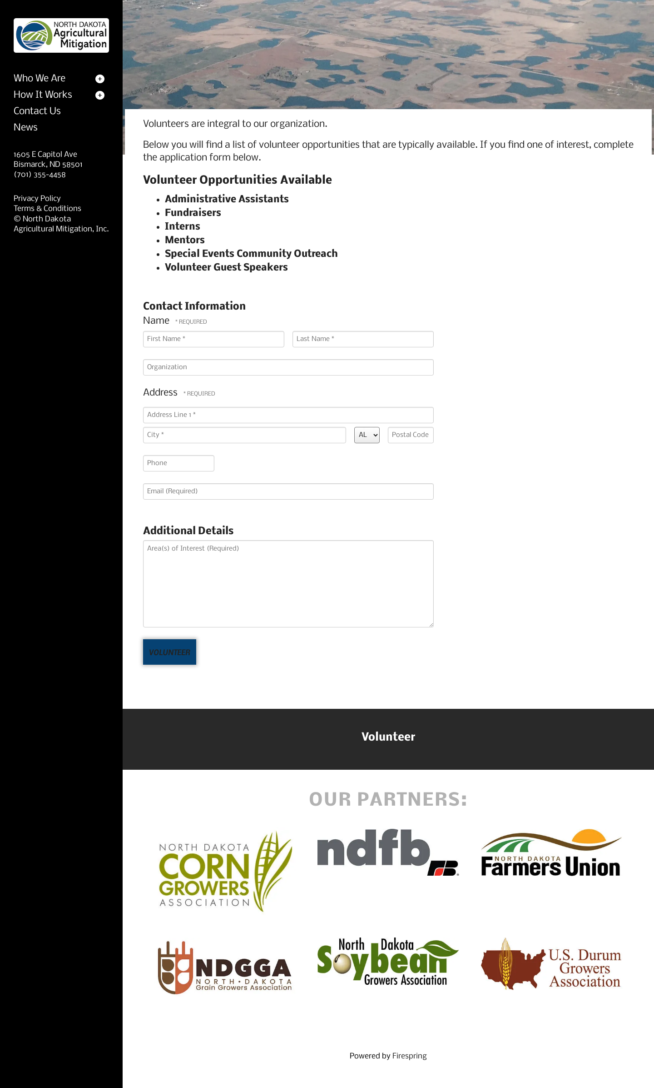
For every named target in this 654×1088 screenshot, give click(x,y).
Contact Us (37, 111)
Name (157, 321)
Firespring (409, 1056)
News (26, 128)
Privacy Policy (37, 199)
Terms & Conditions (47, 209)
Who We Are (39, 79)
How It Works (43, 95)
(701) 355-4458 (40, 174)
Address (161, 393)
